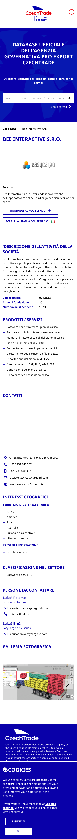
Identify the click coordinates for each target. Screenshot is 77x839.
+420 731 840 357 (21, 464)
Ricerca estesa (60, 107)
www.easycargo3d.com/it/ (26, 484)
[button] (68, 684)
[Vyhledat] (70, 13)
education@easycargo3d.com (28, 634)
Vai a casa (9, 129)
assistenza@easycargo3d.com (29, 477)
